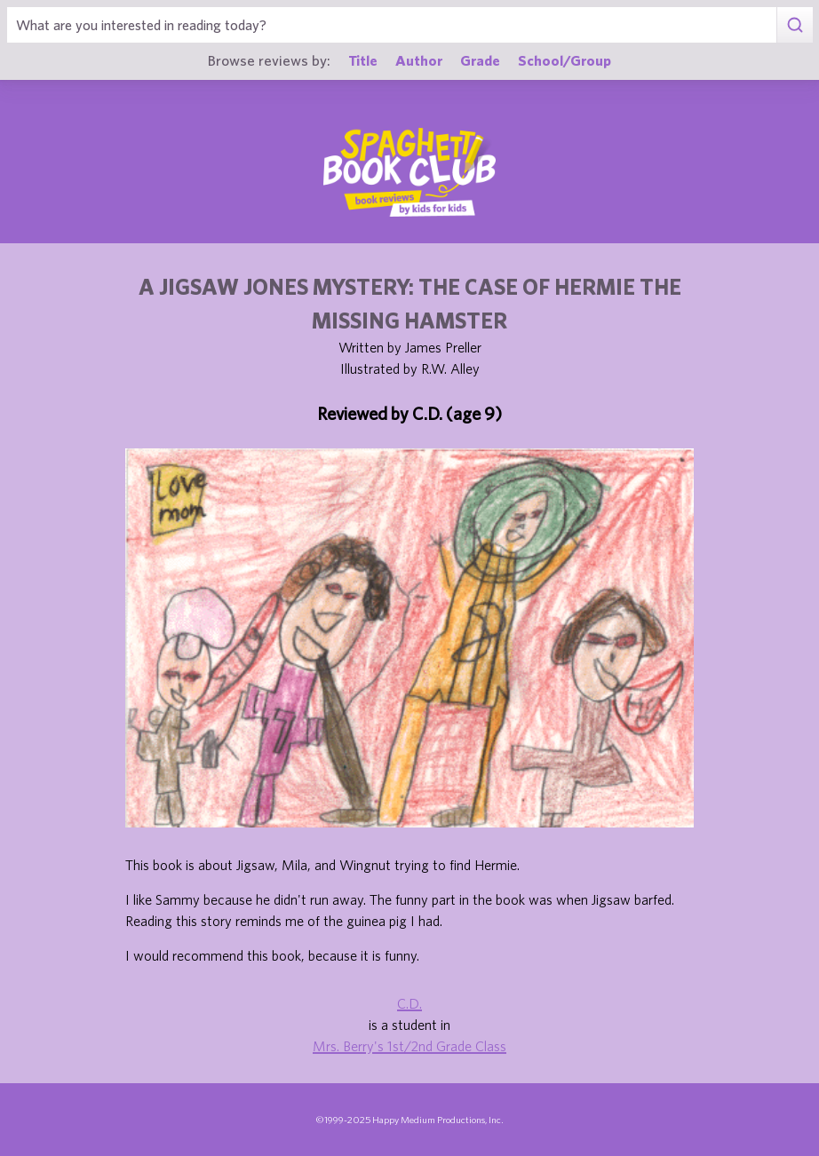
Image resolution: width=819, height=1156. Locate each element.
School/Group (564, 59)
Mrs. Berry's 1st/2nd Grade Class (409, 1046)
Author (418, 59)
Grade (480, 59)
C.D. (409, 1003)
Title (363, 59)
